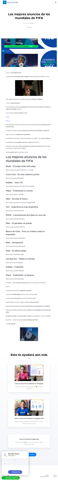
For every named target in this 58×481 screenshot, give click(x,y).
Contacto (55, 476)
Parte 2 (8, 120)
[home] (10, 2)
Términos (55, 475)
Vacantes (47, 475)
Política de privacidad (44, 476)
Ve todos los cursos (29, 454)
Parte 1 (8, 117)
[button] (55, 2)
